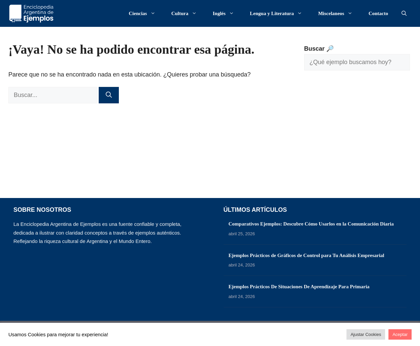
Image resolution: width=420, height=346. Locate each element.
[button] (404, 13)
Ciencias (145, 13)
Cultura (187, 13)
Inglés (227, 13)
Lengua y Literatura (279, 13)
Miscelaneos (338, 13)
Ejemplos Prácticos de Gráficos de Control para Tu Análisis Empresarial (306, 255)
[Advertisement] (357, 139)
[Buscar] (109, 95)
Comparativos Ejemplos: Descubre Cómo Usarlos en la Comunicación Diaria (311, 224)
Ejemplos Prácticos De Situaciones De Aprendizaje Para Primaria (299, 286)
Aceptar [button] (400, 334)
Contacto (378, 13)
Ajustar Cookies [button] (366, 334)
